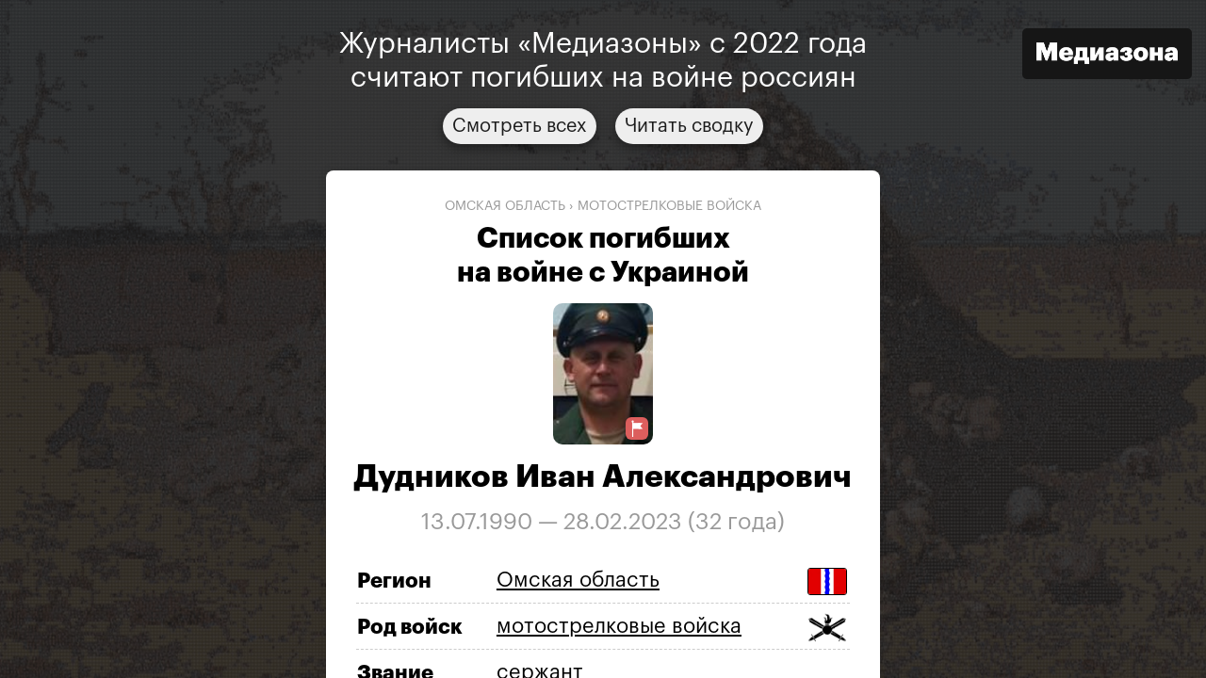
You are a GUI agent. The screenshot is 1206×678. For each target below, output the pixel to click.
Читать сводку (689, 126)
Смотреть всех (519, 126)
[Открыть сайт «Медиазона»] (1107, 56)
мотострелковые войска (669, 206)
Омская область (505, 206)
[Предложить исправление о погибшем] (637, 429)
